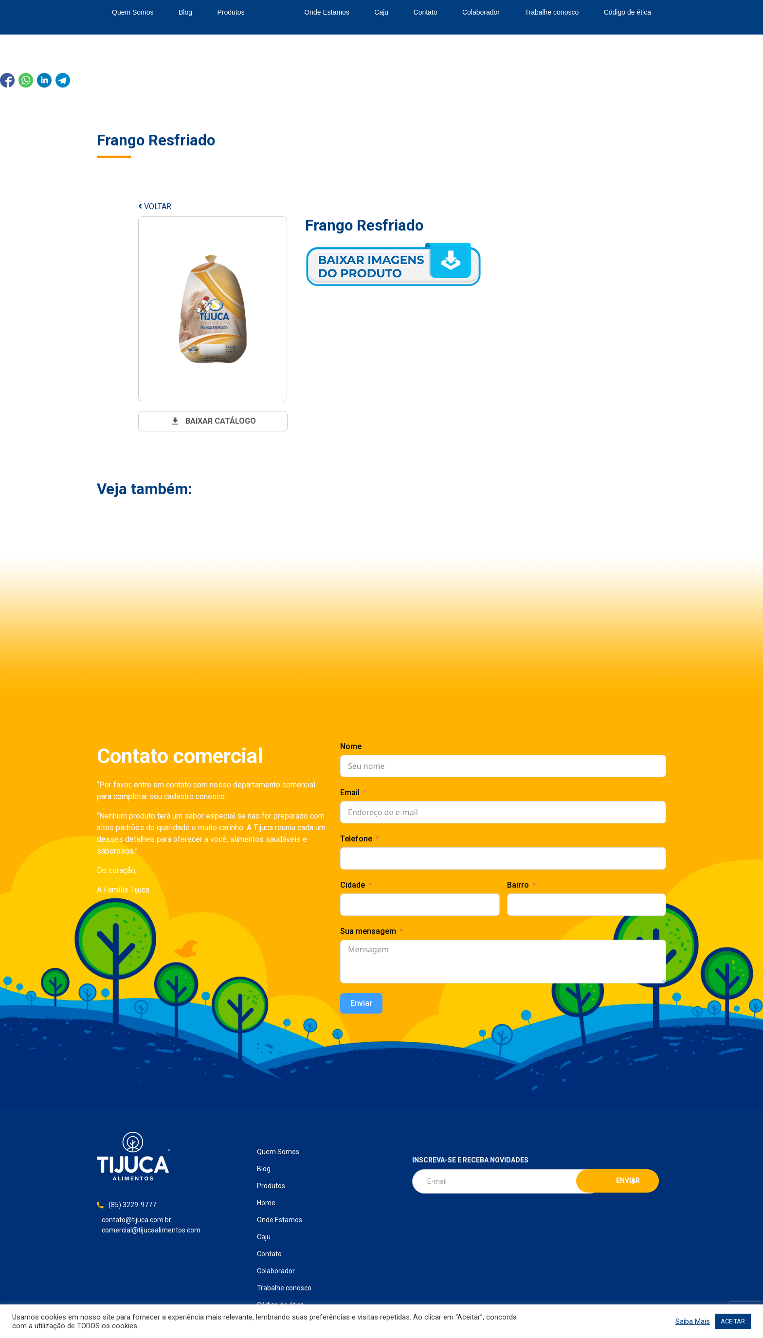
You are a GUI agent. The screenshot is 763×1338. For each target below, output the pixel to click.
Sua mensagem (368, 931)
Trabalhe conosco (552, 12)
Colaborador (481, 12)
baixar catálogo (213, 421)
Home (274, 12)
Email (350, 792)
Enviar (361, 1003)
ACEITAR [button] (733, 1321)
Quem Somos (133, 12)
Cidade (352, 885)
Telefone (356, 838)
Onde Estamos (326, 12)
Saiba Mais (692, 1321)
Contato (425, 12)
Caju (381, 12)
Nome (351, 746)
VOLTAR (154, 206)
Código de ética (627, 12)
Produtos (230, 12)
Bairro (518, 885)
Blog (185, 12)
